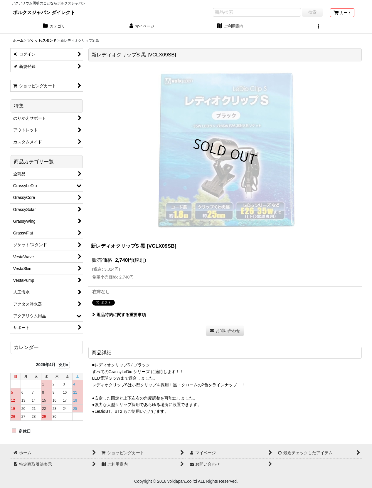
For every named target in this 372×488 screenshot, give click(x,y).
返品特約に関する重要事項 (119, 314)
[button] (318, 26)
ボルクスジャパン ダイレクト (44, 12)
